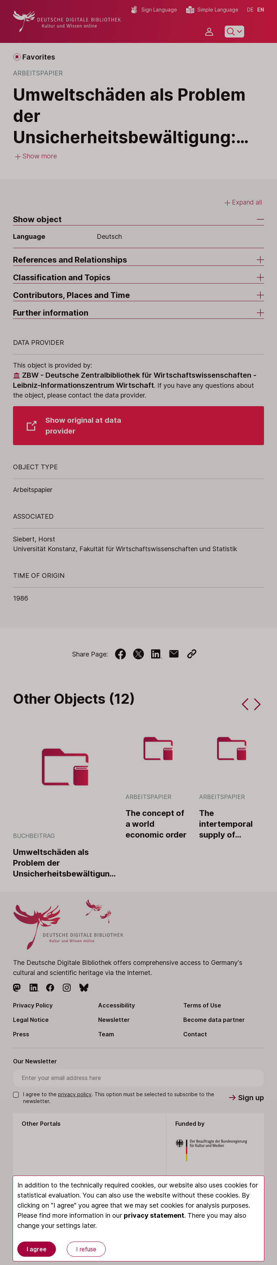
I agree (37, 1249)
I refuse (86, 1249)
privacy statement (154, 1215)
